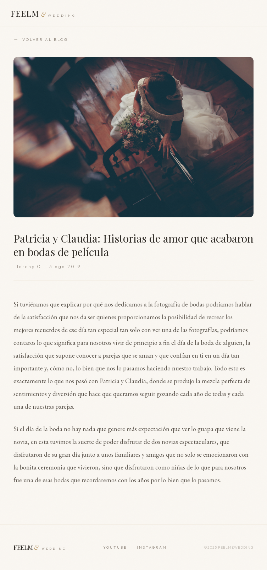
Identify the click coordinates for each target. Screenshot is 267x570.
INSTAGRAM (152, 547)
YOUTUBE (115, 547)
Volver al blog (40, 39)
